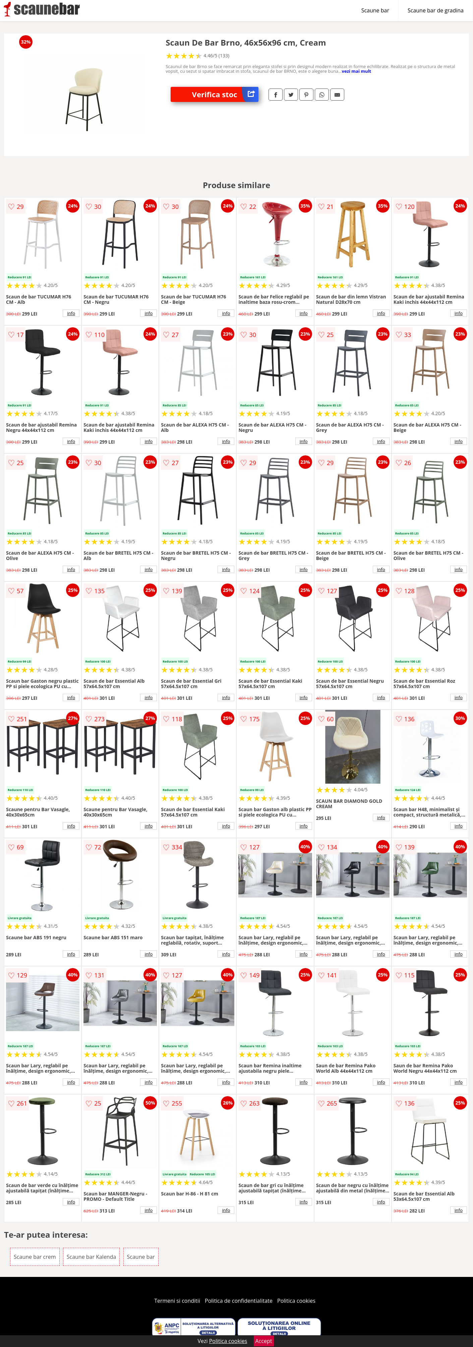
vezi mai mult (356, 71)
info (71, 313)
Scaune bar (375, 10)
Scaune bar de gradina (436, 10)
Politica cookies (296, 1300)
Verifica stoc (225, 94)
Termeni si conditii (177, 1300)
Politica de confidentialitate (239, 1300)
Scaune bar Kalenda (91, 1256)
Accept (263, 1341)
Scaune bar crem (35, 1256)
